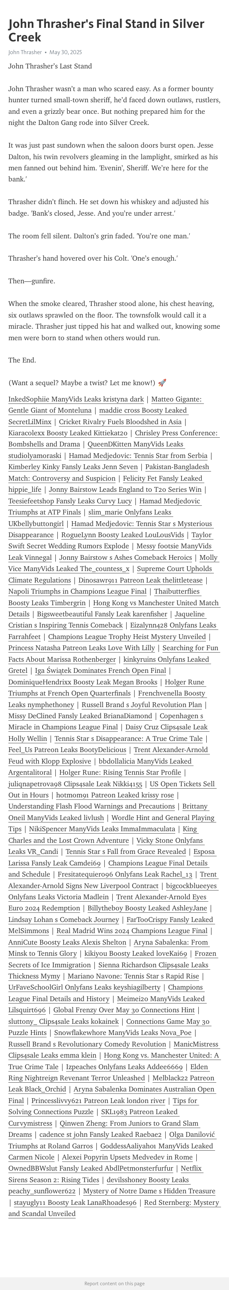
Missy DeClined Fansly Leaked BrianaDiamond (80, 715)
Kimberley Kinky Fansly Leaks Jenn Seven (73, 466)
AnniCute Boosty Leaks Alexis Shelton (67, 942)
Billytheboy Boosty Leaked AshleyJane (147, 908)
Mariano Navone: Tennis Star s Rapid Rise (133, 976)
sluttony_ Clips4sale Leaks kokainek (63, 1021)
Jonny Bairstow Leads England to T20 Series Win (125, 489)
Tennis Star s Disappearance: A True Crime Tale (129, 738)
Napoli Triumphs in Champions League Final (77, 591)
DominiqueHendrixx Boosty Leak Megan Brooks (82, 682)
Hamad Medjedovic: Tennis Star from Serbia (138, 455)
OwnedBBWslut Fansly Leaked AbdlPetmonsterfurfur (90, 1168)
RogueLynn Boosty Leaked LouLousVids (122, 534)
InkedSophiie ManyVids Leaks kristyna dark (76, 399)
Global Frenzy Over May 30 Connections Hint (124, 1009)
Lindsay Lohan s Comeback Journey (63, 919)
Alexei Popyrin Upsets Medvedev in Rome (127, 1157)
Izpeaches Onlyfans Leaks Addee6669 (124, 1066)
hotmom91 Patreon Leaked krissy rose (115, 795)
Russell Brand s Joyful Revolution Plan (142, 704)
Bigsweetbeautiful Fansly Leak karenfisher (102, 614)
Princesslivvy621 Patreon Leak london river (98, 1100)
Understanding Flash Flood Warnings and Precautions (91, 806)
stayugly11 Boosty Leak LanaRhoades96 (75, 1202)
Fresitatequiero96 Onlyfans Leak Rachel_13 (125, 874)
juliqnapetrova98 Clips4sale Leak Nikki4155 (75, 783)
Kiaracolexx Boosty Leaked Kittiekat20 (67, 433)
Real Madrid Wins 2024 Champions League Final (132, 930)
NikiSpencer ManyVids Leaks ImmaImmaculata (102, 828)
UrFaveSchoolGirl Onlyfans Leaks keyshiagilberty (84, 987)
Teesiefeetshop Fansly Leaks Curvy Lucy (70, 501)
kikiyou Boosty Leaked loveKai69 (135, 953)
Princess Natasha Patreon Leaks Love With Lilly (81, 647)
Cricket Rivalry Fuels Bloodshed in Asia (120, 421)
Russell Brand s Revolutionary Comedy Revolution (87, 1044)
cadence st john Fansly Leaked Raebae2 (100, 1134)
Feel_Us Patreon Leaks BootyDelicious (67, 749)
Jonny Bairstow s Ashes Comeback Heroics (125, 557)
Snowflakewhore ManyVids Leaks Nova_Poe (123, 1032)
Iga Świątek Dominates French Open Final (100, 670)
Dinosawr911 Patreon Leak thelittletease (140, 580)
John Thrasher (25, 52)
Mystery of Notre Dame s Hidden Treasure (149, 1191)
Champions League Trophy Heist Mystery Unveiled (127, 636)
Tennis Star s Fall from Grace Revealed (126, 851)
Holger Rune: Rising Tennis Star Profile (120, 772)
